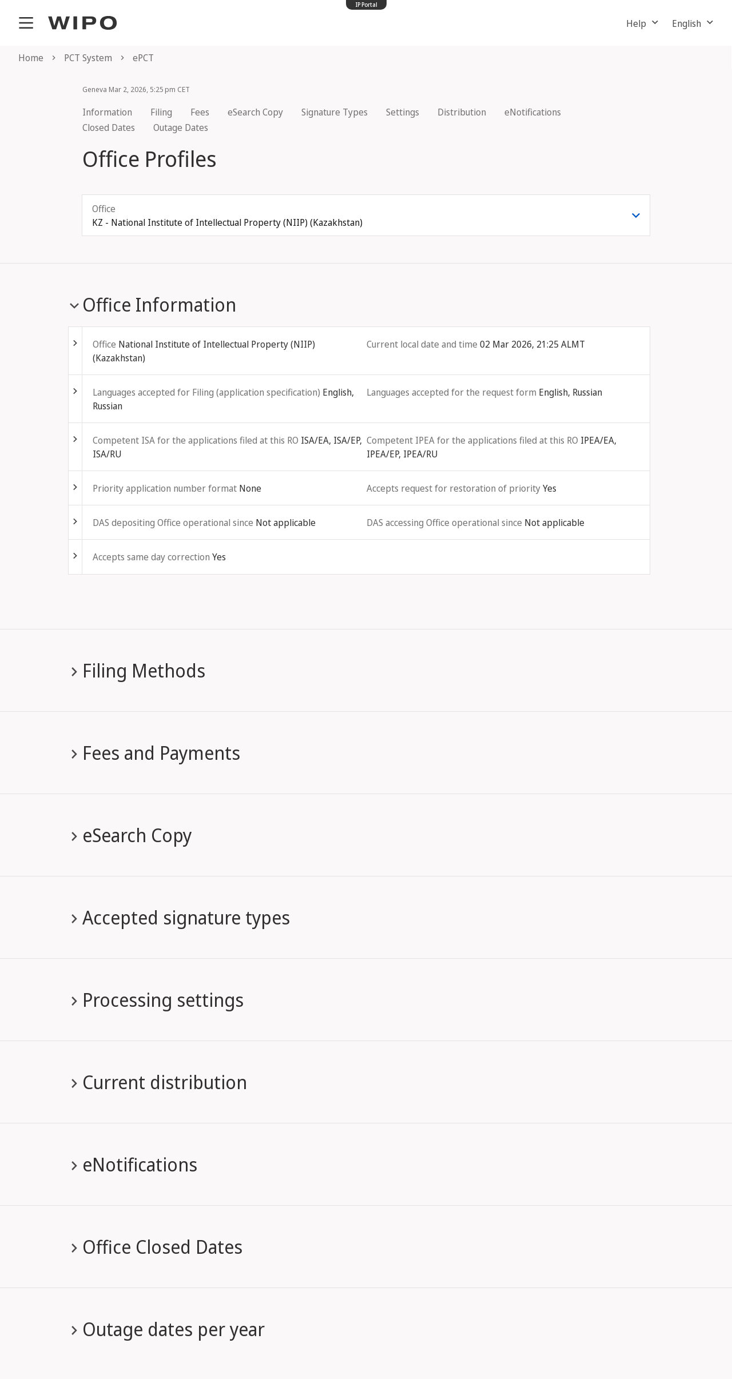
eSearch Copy (255, 112)
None (250, 488)
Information (107, 112)
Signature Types (334, 112)
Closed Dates (108, 127)
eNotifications (532, 112)
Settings (402, 112)
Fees (199, 112)
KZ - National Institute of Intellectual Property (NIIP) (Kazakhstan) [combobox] (227, 222)
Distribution (461, 112)
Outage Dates (180, 127)
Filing (161, 112)
